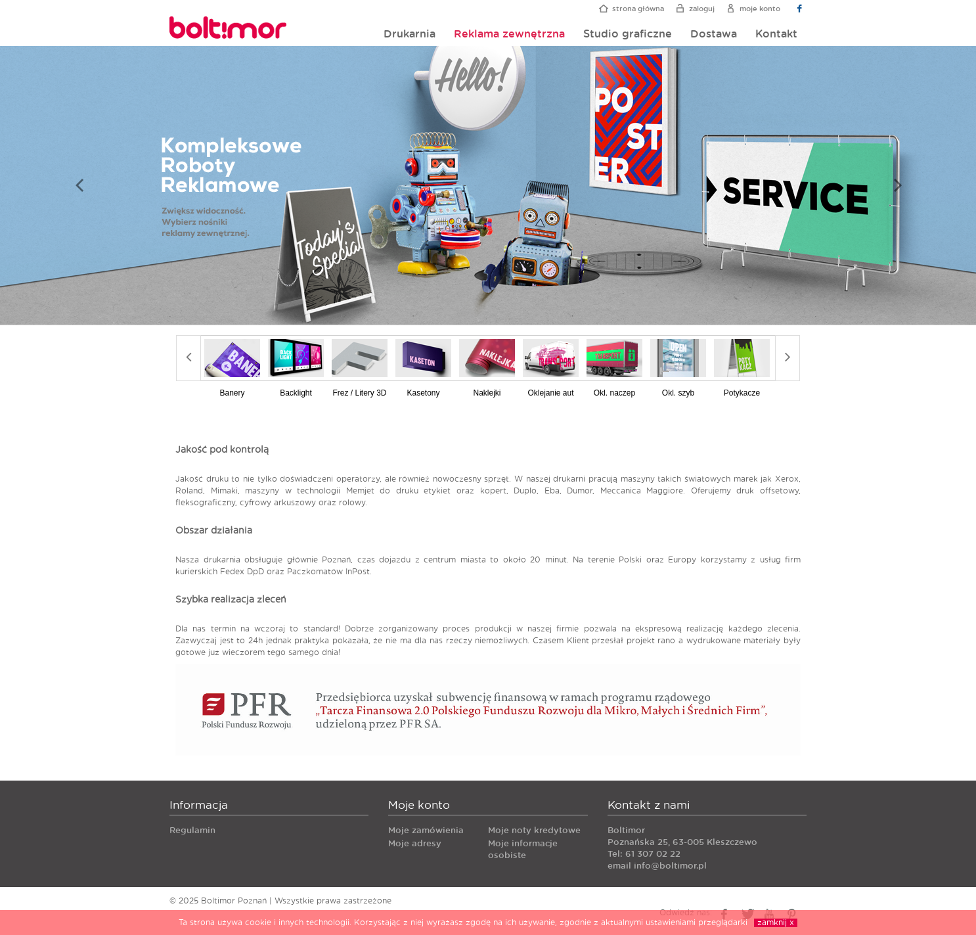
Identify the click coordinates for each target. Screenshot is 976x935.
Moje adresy (414, 844)
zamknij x (775, 922)
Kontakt (776, 34)
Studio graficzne (627, 34)
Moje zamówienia (426, 831)
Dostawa (713, 34)
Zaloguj (702, 8)
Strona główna (638, 8)
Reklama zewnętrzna (509, 34)
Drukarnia (409, 34)
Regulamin (192, 831)
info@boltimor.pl (670, 866)
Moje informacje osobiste (523, 850)
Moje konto (760, 8)
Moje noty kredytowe (534, 831)
